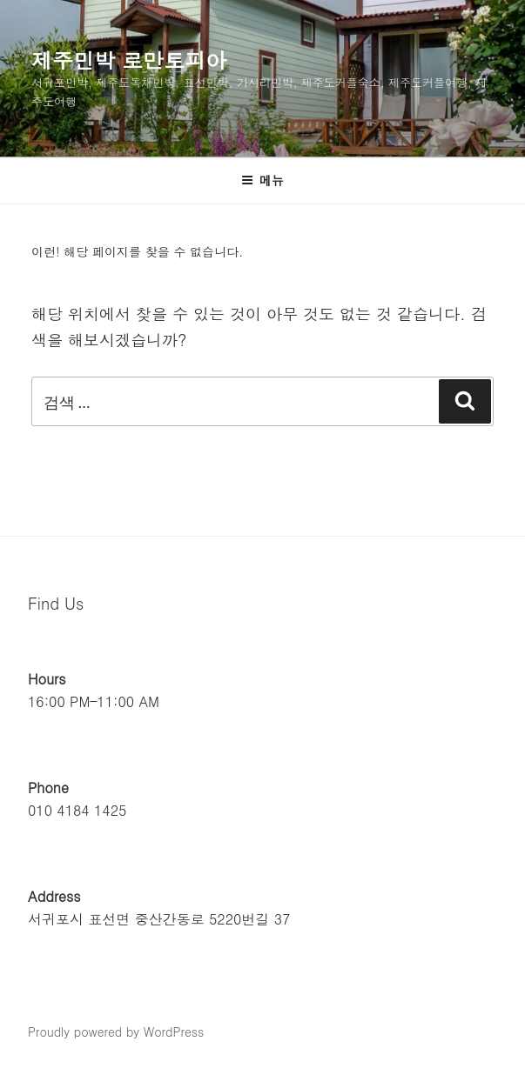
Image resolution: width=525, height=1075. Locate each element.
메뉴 (262, 180)
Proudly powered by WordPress (116, 1031)
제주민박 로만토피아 (128, 60)
